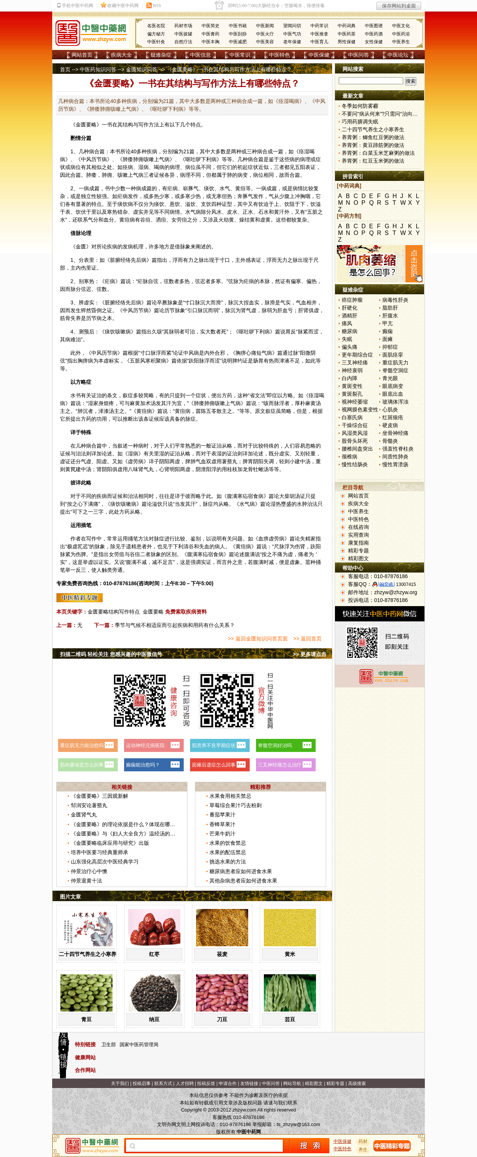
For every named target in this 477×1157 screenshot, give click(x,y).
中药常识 (319, 25)
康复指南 (358, 543)
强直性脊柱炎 (398, 449)
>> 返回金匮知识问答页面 (257, 639)
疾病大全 (121, 55)
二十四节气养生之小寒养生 (90, 954)
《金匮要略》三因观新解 (99, 796)
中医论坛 (398, 55)
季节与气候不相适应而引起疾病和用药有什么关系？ (175, 625)
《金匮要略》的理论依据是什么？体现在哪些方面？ (131, 824)
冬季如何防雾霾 (360, 106)
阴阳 (164, 461)
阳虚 (102, 461)
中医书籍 (238, 25)
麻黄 (135, 403)
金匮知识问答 (141, 69)
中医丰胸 (210, 41)
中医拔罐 (183, 34)
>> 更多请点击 (309, 654)
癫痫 (387, 331)
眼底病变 (392, 386)
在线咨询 (358, 527)
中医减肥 (238, 41)
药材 (363, 1141)
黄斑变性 (352, 386)
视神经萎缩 (355, 402)
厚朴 (300, 403)
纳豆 (154, 1019)
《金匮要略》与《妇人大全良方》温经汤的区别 (125, 834)
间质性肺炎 (395, 457)
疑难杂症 (161, 55)
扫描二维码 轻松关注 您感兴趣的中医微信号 (111, 654)
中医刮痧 (238, 34)
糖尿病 (349, 331)
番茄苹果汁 (222, 815)
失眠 (347, 339)
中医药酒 (374, 34)
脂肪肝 (390, 308)
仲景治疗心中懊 (89, 871)
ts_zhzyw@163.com (298, 1124)
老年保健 (292, 41)
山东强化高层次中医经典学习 (105, 862)
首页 (65, 69)
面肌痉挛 (392, 355)
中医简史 (210, 25)
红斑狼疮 (392, 417)
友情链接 (249, 1083)
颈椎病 (349, 457)
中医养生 (401, 41)
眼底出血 (392, 394)
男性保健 (347, 41)
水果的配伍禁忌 (227, 852)
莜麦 (222, 954)
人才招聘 (185, 1083)
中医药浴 (401, 34)
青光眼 (390, 378)
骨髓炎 (390, 441)
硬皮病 (390, 425)
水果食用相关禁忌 (230, 796)
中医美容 (265, 41)
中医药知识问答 (98, 69)
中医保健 (319, 55)
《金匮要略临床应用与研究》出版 (110, 843)
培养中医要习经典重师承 (99, 852)
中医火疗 (265, 34)
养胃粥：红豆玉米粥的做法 (373, 161)
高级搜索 (357, 1083)
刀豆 (222, 1019)
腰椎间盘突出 (357, 449)
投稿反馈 (206, 1083)
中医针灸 (156, 41)
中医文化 (401, 25)
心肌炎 (390, 410)
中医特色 (279, 55)
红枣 (154, 954)
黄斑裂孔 (352, 394)
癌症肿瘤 (352, 300)
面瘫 (387, 339)
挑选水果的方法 (227, 862)
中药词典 (347, 25)
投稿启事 (142, 1083)
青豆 (86, 1019)
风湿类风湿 (355, 433)
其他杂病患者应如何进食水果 (243, 881)
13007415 (406, 584)
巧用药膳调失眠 (360, 122)
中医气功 (292, 34)
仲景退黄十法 (86, 881)
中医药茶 (347, 34)
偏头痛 (349, 347)
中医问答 (358, 55)
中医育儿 (319, 41)
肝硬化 (349, 308)
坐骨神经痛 (395, 433)
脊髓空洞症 (395, 370)
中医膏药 (210, 34)
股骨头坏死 (355, 441)
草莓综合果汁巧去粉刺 (235, 805)
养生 (363, 1149)
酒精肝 (349, 316)
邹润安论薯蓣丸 (89, 805)
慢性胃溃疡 (395, 464)
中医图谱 (374, 25)
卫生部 (108, 1044)
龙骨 (248, 469)
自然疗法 (183, 41)
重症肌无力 (395, 363)
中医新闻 (265, 25)
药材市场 (183, 25)
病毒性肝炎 (395, 300)
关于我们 (120, 1083)
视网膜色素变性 (360, 410)
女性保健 (374, 41)
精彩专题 (358, 551)
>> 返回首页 (307, 639)
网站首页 (82, 55)
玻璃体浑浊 (395, 402)
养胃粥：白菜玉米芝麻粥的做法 (378, 153)
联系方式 (163, 1083)
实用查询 (358, 535)
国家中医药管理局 (139, 1044)
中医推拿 (319, 34)
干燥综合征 (355, 425)
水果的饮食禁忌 (227, 843)
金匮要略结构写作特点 (114, 612)
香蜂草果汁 (222, 824)
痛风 (347, 323)
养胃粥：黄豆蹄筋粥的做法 (373, 145)
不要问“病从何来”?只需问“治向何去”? (384, 114)
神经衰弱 (352, 370)
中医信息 (200, 55)
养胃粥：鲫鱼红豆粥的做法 (373, 137)
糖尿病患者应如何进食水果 (240, 871)
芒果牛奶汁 (222, 834)
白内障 (349, 378)
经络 (125, 260)
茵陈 (201, 411)
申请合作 (228, 1083)
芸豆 (290, 1019)
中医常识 (240, 55)
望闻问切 (292, 25)
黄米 (290, 954)
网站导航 (292, 1083)
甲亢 (387, 323)
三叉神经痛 (355, 363)
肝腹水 (390, 316)
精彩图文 (358, 558)
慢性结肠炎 (355, 464)
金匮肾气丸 (84, 815)
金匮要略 (86, 125)
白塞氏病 (352, 417)
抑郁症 (390, 347)
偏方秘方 (156, 34)
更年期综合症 (357, 355)
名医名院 (156, 25)
